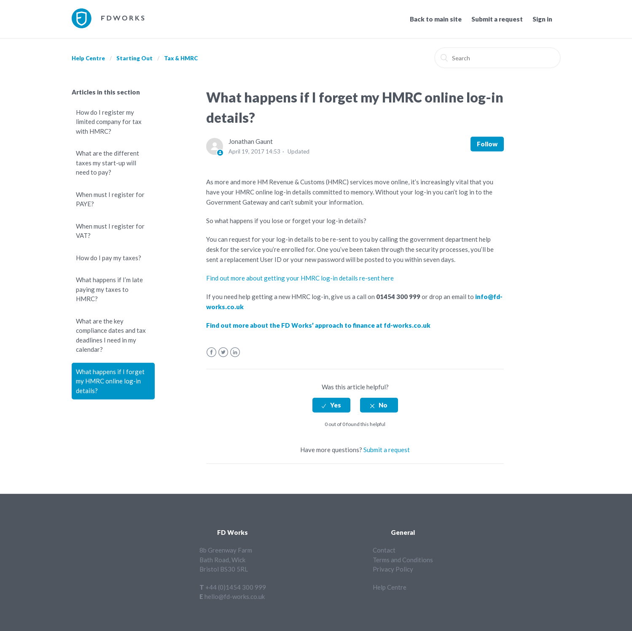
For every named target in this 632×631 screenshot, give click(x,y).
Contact (384, 550)
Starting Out (134, 58)
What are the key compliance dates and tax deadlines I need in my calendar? (111, 335)
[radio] (331, 405)
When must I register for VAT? (110, 231)
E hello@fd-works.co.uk (232, 596)
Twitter (223, 352)
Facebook (211, 352)
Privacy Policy (393, 569)
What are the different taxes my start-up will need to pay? (107, 162)
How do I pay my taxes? (108, 258)
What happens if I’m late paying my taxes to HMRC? (109, 289)
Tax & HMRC (181, 58)
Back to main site (436, 19)
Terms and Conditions (403, 560)
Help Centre (88, 58)
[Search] (497, 57)
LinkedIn (235, 352)
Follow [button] (487, 144)
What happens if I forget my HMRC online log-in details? (110, 381)
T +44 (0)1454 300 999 (232, 587)
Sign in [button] (542, 19)
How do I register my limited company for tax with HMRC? (109, 121)
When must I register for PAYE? (110, 199)
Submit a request (497, 19)
